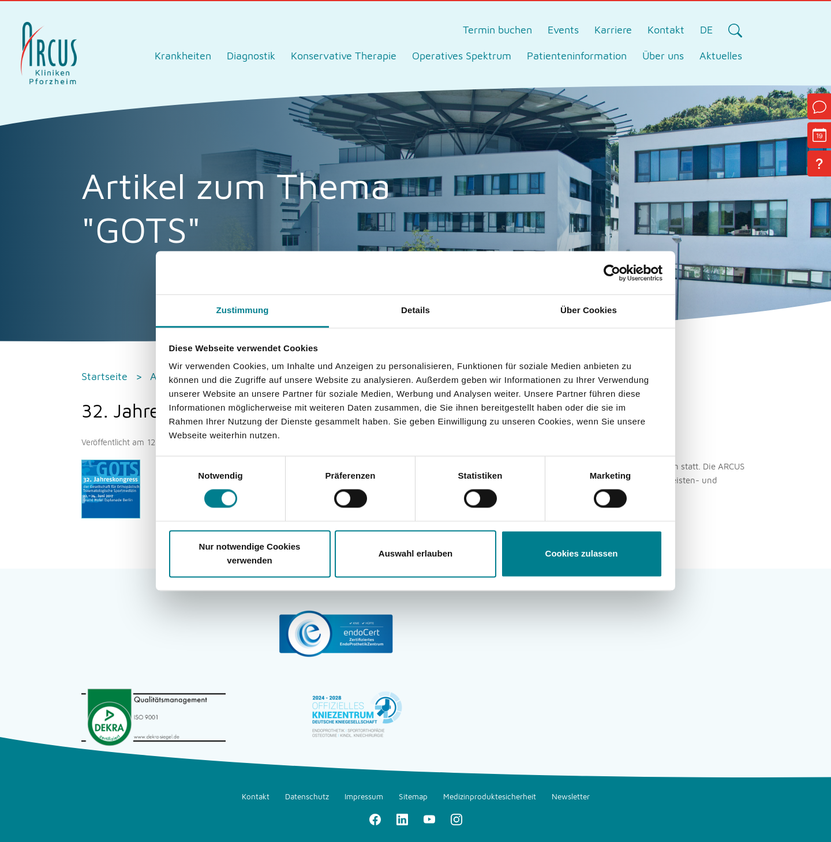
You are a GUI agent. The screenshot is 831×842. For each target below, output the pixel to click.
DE (706, 30)
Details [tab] (415, 310)
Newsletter (571, 796)
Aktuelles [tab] (720, 56)
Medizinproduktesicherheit (489, 796)
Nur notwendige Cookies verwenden (250, 553)
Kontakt (665, 30)
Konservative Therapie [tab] (343, 56)
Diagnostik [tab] (251, 56)
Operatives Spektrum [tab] (461, 56)
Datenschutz (307, 796)
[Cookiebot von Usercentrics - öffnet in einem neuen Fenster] (612, 272)
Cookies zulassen (581, 553)
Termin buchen (497, 30)
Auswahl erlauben (415, 553)
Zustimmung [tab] (242, 310)
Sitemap (413, 796)
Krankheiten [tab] (183, 56)
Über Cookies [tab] (588, 310)
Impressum (364, 796)
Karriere (613, 30)
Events (563, 30)
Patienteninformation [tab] (577, 56)
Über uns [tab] (663, 56)
